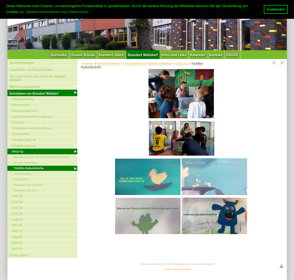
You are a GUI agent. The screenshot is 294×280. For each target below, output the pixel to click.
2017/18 (17, 225)
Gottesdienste (21, 134)
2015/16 (17, 236)
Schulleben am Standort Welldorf (34, 93)
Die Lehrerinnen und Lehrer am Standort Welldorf (38, 78)
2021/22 (17, 201)
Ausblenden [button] (276, 9)
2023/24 (17, 151)
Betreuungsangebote (25, 87)
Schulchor (18, 122)
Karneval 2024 (22, 173)
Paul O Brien (21, 179)
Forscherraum (21, 104)
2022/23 (17, 196)
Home (88, 63)
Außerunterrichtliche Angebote (32, 116)
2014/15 (17, 242)
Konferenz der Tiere (26, 190)
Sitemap (186, 269)
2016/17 (17, 231)
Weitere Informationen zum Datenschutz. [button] (57, 12)
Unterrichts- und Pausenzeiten (31, 69)
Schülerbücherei (22, 99)
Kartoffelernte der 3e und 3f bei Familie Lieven (41, 157)
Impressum (171, 269)
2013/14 (17, 248)
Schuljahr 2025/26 (24, 139)
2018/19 (17, 219)
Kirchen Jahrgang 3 (25, 162)
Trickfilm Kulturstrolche (29, 168)
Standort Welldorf (22, 63)
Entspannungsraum (24, 110)
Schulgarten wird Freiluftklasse (32, 128)
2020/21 (17, 207)
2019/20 (17, 213)
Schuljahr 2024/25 (24, 145)
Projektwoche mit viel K (28, 184)
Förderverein (19, 255)
